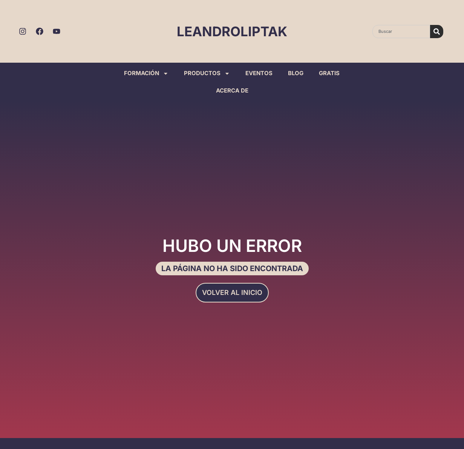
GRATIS (329, 73)
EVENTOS (259, 73)
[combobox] (401, 31)
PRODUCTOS (207, 73)
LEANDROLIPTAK (232, 31)
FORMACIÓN (146, 73)
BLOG (295, 73)
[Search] (436, 31)
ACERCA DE (232, 90)
